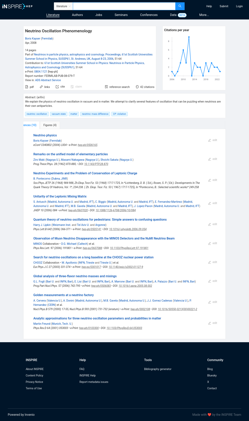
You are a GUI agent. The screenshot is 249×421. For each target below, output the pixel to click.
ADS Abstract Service (48, 80)
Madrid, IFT (86, 201)
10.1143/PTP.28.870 (96, 164)
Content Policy (34, 375)
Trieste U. (106, 262)
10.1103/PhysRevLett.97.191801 (129, 248)
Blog (210, 369)
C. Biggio (100, 201)
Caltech (82, 243)
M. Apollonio (69, 262)
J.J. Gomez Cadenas (159, 300)
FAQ (81, 369)
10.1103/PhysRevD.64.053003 (124, 328)
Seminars (121, 15)
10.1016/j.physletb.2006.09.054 (127, 229)
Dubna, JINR (59, 178)
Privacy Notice (34, 381)
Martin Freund (41, 323)
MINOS (37, 243)
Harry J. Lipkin (42, 224)
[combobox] (124, 6)
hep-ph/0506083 (101, 285)
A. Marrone (118, 281)
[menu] (217, 6)
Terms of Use (34, 388)
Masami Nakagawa (72, 159)
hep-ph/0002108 (140, 309)
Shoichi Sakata (109, 159)
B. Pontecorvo (41, 178)
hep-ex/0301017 (91, 266)
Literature (53, 15)
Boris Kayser (32, 38)
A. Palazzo (160, 281)
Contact (212, 388)
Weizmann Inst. (62, 224)
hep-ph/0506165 (87, 144)
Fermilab (47, 38)
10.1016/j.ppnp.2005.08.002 (135, 285)
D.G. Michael (68, 243)
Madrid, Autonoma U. (61, 201)
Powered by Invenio (21, 415)
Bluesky (212, 375)
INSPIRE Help (87, 375)
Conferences (149, 15)
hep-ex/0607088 (92, 248)
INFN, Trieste (86, 262)
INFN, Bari (66, 281)
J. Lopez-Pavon (143, 206)
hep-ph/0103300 (89, 328)
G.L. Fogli (39, 281)
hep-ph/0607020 (78, 210)
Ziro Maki (39, 159)
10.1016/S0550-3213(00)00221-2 (177, 309)
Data (173, 15)
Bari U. (50, 281)
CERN (51, 304)
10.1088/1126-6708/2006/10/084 (116, 210)
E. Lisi (78, 281)
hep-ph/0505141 (91, 229)
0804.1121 (40, 71)
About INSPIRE (35, 369)
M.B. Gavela (78, 206)
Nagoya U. (52, 159)
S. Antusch (39, 201)
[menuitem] (209, 6)
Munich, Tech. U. (62, 323)
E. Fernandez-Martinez (168, 201)
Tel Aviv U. (83, 224)
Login (239, 6)
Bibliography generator (157, 369)
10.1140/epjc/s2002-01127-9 (126, 266)
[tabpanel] (124, 234)
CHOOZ (37, 262)
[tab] (36, 125)
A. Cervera (39, 300)
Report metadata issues (93, 381)
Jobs (98, 15)
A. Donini (68, 300)
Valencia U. (54, 300)
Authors (77, 15)
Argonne (100, 224)
